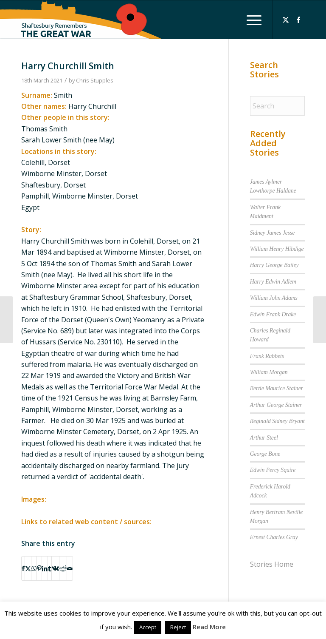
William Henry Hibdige (277, 249)
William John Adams (274, 298)
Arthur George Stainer (276, 405)
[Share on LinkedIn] (45, 568)
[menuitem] (249, 19)
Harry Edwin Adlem (273, 281)
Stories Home (271, 564)
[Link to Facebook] (298, 19)
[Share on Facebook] (23, 568)
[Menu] (249, 19)
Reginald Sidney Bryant (277, 421)
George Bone (265, 454)
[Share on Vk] (55, 568)
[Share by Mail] (70, 568)
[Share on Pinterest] (39, 568)
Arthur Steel (264, 438)
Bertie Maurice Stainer (276, 388)
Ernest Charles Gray (274, 537)
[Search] (277, 106)
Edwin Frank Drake (273, 314)
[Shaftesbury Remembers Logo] (80, 19)
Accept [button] (147, 627)
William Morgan (269, 372)
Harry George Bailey (274, 265)
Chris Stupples (94, 80)
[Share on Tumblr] (49, 568)
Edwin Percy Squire (273, 470)
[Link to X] (285, 19)
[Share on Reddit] (63, 568)
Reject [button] (178, 627)
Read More (209, 626)
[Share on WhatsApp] (34, 568)
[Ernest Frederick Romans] (6, 319)
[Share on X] (28, 568)
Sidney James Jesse (272, 233)
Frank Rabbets (267, 356)
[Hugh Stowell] (319, 319)
